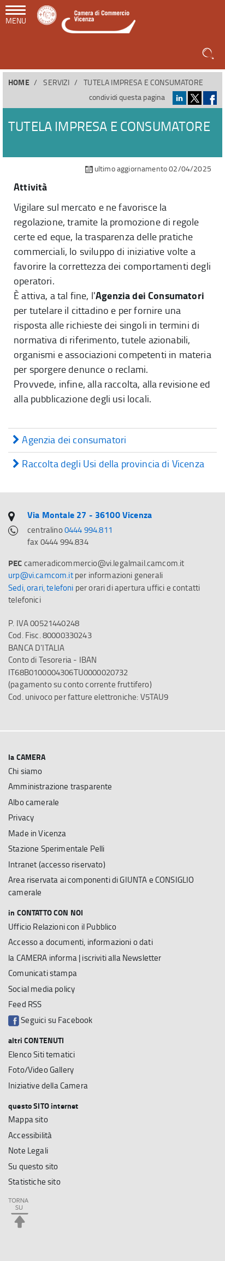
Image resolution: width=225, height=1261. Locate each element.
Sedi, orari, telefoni (41, 587)
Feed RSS (25, 1004)
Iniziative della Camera (48, 1085)
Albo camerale (33, 802)
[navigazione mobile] (15, 15)
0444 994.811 (88, 530)
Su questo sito (33, 1166)
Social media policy (41, 989)
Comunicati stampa (42, 973)
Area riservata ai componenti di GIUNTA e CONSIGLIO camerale (101, 886)
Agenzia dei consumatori (69, 440)
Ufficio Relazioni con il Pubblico (62, 926)
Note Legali (28, 1150)
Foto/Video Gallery (41, 1069)
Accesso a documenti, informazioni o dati (80, 942)
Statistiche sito (34, 1181)
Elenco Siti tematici (41, 1054)
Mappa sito (28, 1119)
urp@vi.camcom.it (40, 575)
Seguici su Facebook (50, 1020)
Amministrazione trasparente (60, 786)
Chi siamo (25, 771)
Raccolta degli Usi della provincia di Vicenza (108, 464)
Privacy (21, 817)
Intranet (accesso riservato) (56, 864)
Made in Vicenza (37, 833)
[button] (209, 54)
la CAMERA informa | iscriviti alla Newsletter (85, 957)
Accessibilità (30, 1135)
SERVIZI (56, 82)
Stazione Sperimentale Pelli (56, 848)
